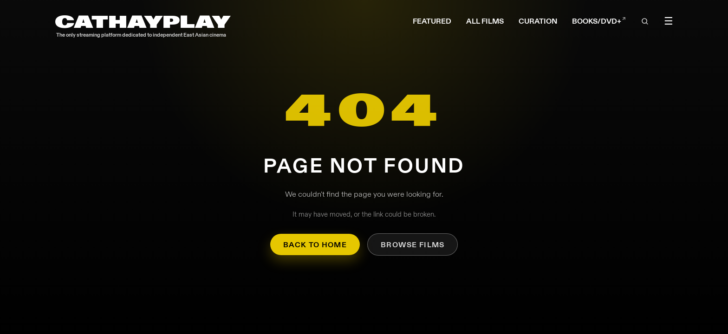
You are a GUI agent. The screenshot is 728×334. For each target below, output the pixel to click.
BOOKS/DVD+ (599, 21)
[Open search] (645, 21)
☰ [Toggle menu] (668, 21)
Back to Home (315, 244)
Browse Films (412, 244)
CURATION (538, 21)
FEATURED (432, 21)
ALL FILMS (485, 21)
